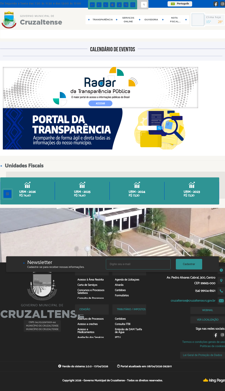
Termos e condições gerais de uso (203, 342)
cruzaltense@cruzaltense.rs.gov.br (193, 300)
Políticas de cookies (212, 346)
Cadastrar (189, 264)
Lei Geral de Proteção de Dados (202, 355)
